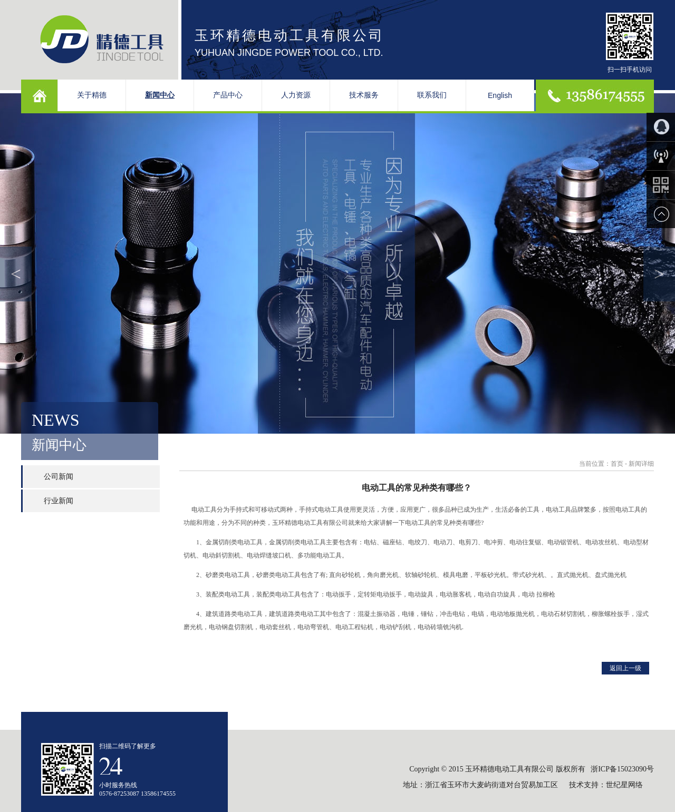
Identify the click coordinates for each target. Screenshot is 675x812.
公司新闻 (58, 477)
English (500, 95)
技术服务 (364, 95)
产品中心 (228, 95)
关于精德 (92, 95)
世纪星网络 (625, 785)
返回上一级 (625, 668)
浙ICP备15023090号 (622, 769)
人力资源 (296, 95)
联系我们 (432, 95)
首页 (617, 463)
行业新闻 (58, 501)
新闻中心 (160, 95)
